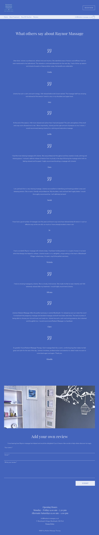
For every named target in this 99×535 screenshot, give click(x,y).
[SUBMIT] (85, 483)
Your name (8, 447)
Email (6, 455)
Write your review (10, 462)
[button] (94, 17)
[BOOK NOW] (89, 8)
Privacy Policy (49, 524)
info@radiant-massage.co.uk (83, 17)
